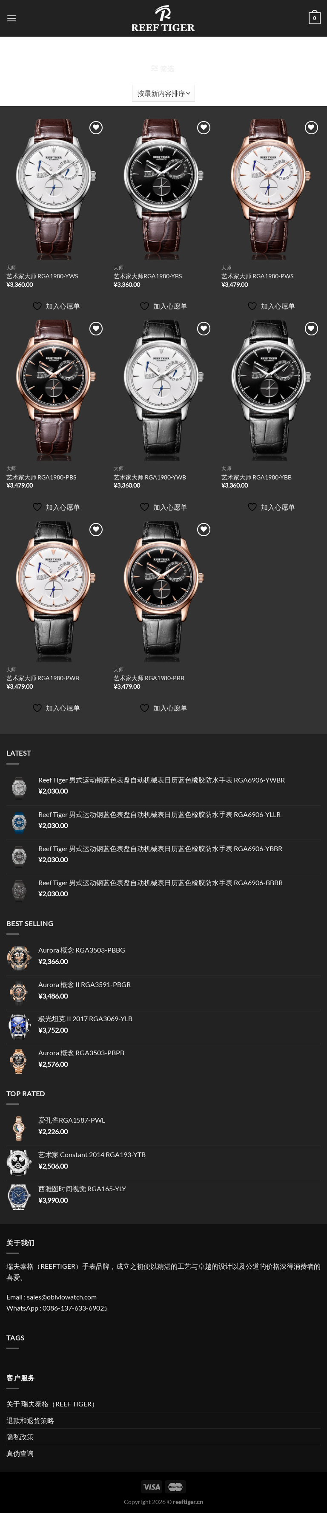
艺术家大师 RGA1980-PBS (41, 477)
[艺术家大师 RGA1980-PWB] (56, 591)
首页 (134, 52)
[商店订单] (163, 93)
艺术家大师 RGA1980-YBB (256, 477)
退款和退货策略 (30, 1420)
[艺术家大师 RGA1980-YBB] (271, 390)
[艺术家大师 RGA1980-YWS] (56, 189)
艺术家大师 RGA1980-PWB (42, 677)
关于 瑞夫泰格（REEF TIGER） (52, 1404)
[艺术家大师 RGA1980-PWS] (271, 189)
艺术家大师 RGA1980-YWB (150, 477)
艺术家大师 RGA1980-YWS (42, 276)
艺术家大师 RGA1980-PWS (257, 276)
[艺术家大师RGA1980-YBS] (163, 189)
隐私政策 (20, 1436)
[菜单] (11, 18)
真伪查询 (20, 1453)
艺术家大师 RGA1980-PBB (149, 677)
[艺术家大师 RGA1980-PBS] (56, 390)
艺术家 (163, 52)
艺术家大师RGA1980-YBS (148, 276)
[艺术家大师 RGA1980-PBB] (163, 591)
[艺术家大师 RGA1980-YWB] (163, 390)
